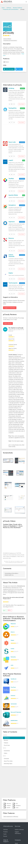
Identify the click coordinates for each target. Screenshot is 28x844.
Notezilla (13, 657)
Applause (12, 222)
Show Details (21, 104)
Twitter (20, 69)
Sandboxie (13, 679)
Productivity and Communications (10, 9)
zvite (12, 665)
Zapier (12, 640)
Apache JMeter (13, 195)
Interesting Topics (8, 763)
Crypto (5, 834)
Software (9, 8)
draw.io (13, 632)
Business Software (17, 8)
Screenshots (7, 750)
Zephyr (11, 273)
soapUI (11, 160)
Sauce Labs (12, 142)
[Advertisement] (14, 15)
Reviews (6, 740)
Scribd (12, 648)
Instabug (11, 88)
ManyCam (13, 623)
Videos (5, 753)
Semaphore (12, 205)
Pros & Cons (7, 745)
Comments (6, 758)
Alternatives (7, 738)
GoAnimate (14, 704)
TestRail (11, 179)
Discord (5, 836)
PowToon (13, 687)
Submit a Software (19, 829)
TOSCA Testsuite (11, 255)
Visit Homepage (10, 69)
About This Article (8, 761)
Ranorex (11, 238)
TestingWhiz (13, 108)
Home (3, 8)
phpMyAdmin (14, 720)
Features (6, 743)
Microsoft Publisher (16, 712)
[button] (26, 2)
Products (5, 832)
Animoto (13, 695)
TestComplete (13, 283)
